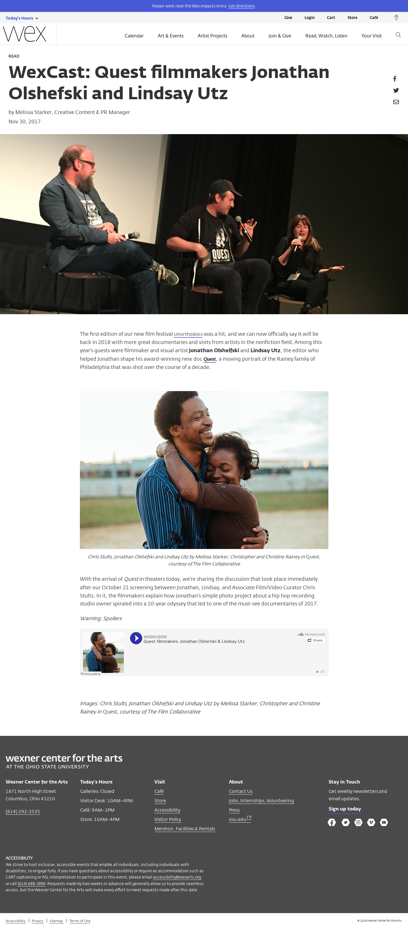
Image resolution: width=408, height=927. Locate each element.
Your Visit (372, 36)
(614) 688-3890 (31, 883)
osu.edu (240, 819)
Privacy (38, 920)
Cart (331, 18)
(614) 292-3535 (23, 811)
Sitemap (57, 920)
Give (288, 18)
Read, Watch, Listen (326, 36)
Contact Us (240, 791)
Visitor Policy (167, 819)
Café (374, 18)
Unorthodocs (190, 333)
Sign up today (346, 809)
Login (309, 18)
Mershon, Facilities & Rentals (184, 829)
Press (234, 810)
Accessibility (167, 810)
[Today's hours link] (19, 17)
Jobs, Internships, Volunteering (261, 801)
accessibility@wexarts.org (177, 877)
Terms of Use (79, 920)
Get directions (241, 6)
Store (352, 18)
